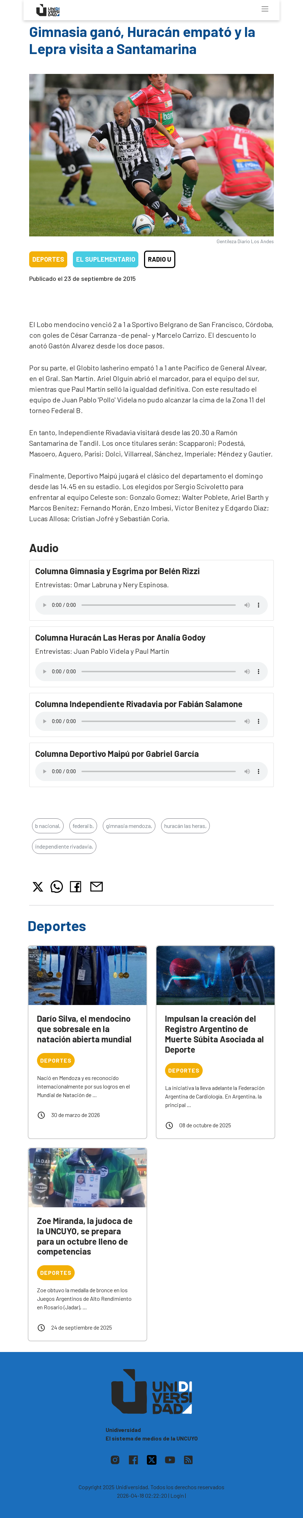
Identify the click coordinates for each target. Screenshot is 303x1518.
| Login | (177, 1495)
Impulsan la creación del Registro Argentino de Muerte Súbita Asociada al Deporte (214, 1033)
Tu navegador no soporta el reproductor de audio (151, 605)
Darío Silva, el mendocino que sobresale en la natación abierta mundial (84, 1028)
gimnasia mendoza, (129, 825)
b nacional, (47, 825)
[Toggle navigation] (265, 9)
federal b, (83, 825)
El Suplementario (105, 259)
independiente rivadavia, (64, 846)
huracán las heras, (185, 825)
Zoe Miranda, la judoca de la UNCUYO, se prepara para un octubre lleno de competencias (85, 1235)
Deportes (48, 259)
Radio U (159, 259)
